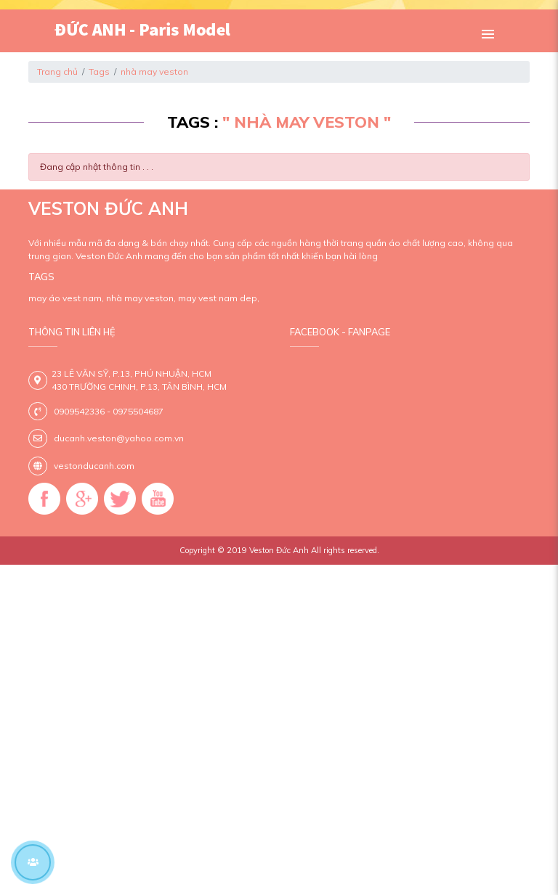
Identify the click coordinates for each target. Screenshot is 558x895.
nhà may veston (154, 71)
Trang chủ (57, 71)
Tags (99, 71)
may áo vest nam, (66, 298)
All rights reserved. (345, 550)
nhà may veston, (141, 298)
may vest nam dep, (218, 298)
